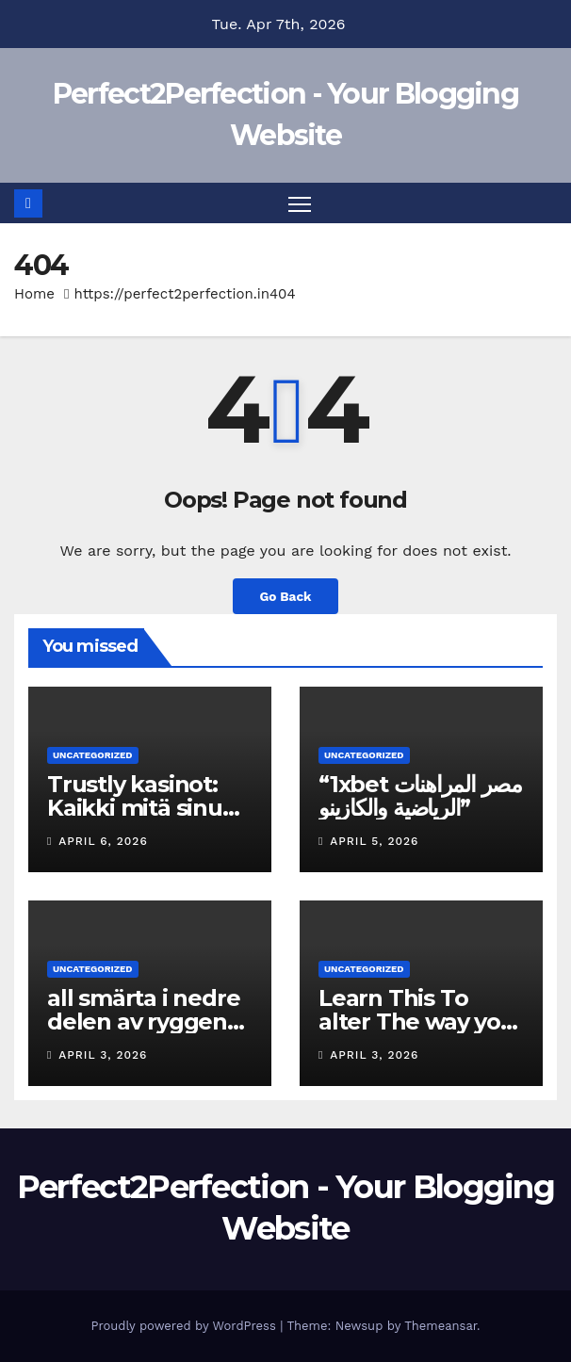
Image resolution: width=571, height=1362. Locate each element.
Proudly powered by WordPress (185, 1326)
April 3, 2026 (102, 1055)
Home (34, 293)
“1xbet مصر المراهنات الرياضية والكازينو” (420, 795)
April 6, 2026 (102, 841)
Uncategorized (93, 755)
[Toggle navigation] (299, 203)
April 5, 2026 (374, 841)
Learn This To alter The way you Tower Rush (416, 1021)
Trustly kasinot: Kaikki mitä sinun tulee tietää (142, 807)
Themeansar (440, 1326)
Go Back (285, 596)
